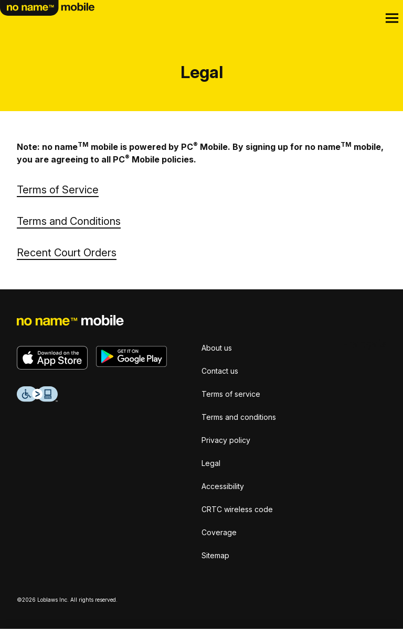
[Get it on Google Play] (131, 356)
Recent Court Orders (66, 252)
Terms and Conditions (69, 221)
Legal (211, 463)
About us (217, 347)
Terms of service (231, 393)
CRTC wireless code (237, 509)
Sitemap (215, 555)
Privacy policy (226, 440)
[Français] (364, 344)
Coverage (219, 532)
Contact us (220, 370)
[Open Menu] (392, 18)
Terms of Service (58, 189)
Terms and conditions (239, 417)
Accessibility (223, 486)
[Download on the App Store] (52, 358)
